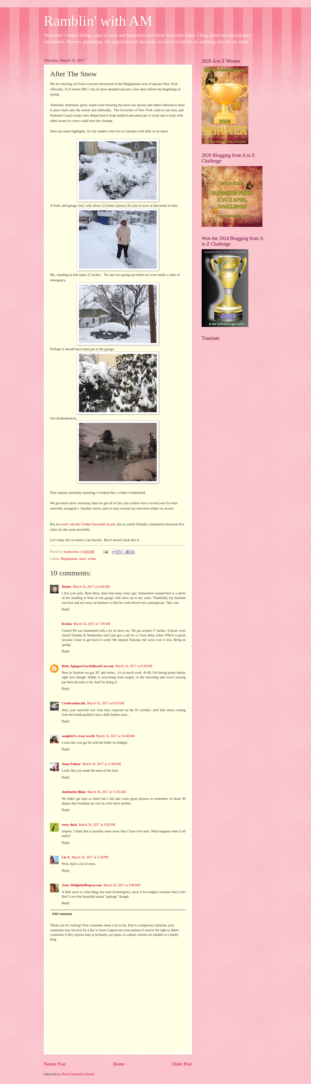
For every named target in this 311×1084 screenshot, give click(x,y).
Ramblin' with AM (98, 21)
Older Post (182, 1064)
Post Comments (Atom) (78, 1074)
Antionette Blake (74, 792)
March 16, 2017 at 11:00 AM (101, 764)
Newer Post (55, 1064)
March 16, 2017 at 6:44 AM (91, 587)
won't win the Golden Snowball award (88, 524)
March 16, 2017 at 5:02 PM (96, 825)
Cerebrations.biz (74, 703)
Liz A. (66, 857)
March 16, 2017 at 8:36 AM (133, 666)
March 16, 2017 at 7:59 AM (91, 624)
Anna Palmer (71, 764)
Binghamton (69, 559)
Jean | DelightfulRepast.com (82, 885)
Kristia (67, 624)
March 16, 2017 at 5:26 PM (90, 857)
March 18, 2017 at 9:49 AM (121, 885)
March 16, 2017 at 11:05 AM (106, 792)
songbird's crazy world (78, 736)
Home (118, 1064)
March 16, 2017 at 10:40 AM (115, 736)
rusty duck (69, 825)
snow (82, 559)
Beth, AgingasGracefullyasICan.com (88, 666)
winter (91, 559)
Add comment (62, 914)
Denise (66, 587)
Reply (66, 609)
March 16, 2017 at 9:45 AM (105, 703)
